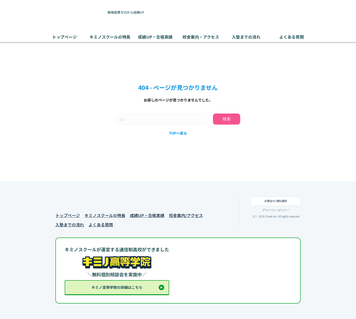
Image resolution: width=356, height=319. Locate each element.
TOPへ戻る (178, 133)
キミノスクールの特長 (104, 215)
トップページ (67, 215)
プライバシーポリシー (275, 210)
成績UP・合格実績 (147, 215)
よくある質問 (101, 224)
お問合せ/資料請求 (275, 201)
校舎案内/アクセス (186, 215)
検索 (226, 119)
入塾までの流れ (69, 224)
